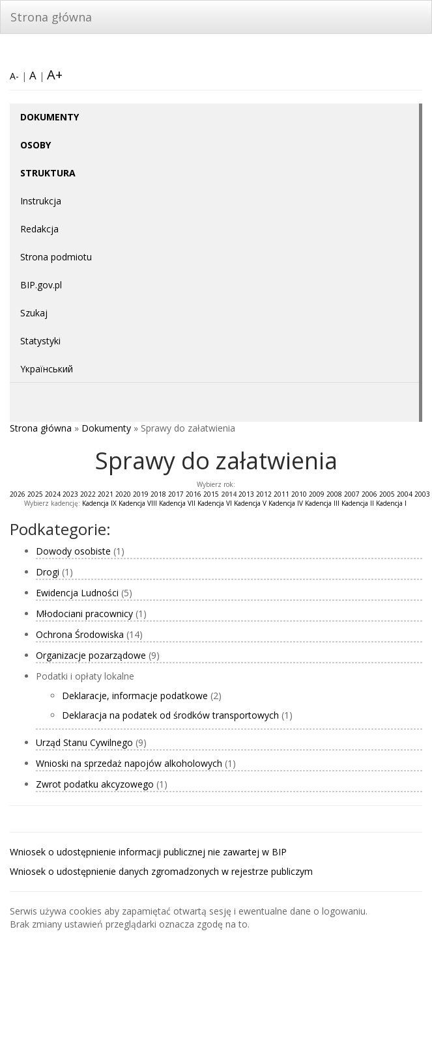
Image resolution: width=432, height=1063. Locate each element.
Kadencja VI (214, 503)
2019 (141, 494)
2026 (17, 494)
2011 (281, 494)
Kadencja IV (285, 503)
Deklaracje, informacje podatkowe (136, 695)
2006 (369, 494)
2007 (352, 494)
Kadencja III (322, 503)
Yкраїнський (46, 369)
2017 (176, 494)
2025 (35, 494)
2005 (387, 494)
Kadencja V (250, 503)
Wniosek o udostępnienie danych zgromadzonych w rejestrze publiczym (161, 871)
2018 (158, 494)
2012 (264, 494)
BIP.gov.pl (41, 285)
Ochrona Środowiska (80, 634)
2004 (404, 494)
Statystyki (40, 341)
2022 (88, 494)
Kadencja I (391, 503)
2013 (246, 494)
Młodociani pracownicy (84, 613)
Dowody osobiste (73, 551)
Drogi (47, 572)
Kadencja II (357, 503)
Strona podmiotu (56, 257)
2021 (105, 494)
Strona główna (51, 17)
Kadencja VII (177, 503)
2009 (316, 494)
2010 (299, 494)
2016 (193, 494)
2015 (211, 494)
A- (14, 76)
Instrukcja (40, 201)
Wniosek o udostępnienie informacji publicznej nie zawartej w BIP (148, 852)
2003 (422, 494)
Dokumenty (106, 428)
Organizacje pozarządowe (91, 655)
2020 (123, 494)
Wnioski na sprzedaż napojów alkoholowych (129, 763)
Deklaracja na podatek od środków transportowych (171, 715)
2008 (334, 494)
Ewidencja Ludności (77, 593)
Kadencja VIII (138, 503)
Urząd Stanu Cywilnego (84, 742)
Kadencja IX (99, 503)
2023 (70, 494)
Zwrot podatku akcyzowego (96, 784)
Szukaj (34, 313)
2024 (53, 494)
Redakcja (39, 229)
